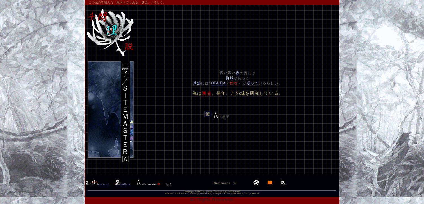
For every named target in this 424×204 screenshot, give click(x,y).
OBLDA (218, 83)
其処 (197, 83)
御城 (230, 78)
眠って (253, 83)
